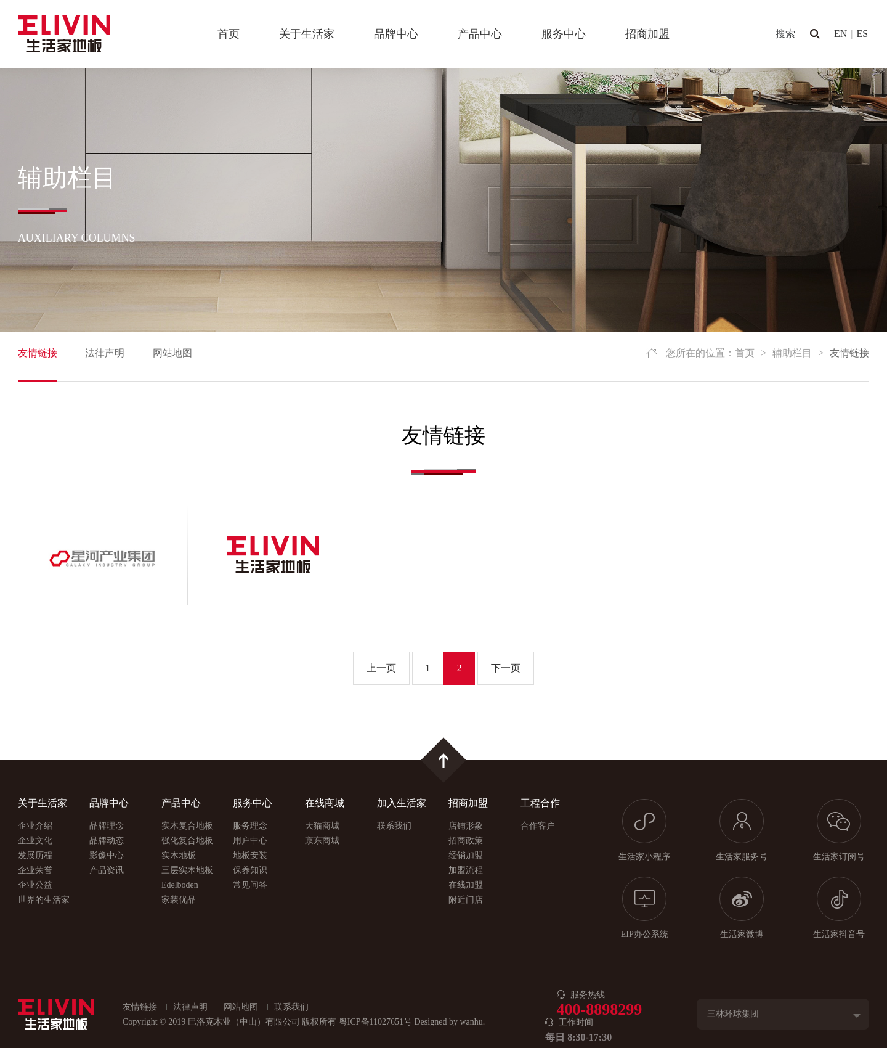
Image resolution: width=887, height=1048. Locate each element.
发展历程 (35, 855)
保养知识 (250, 870)
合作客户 (537, 825)
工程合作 (540, 803)
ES (863, 33)
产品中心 (480, 34)
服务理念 (250, 825)
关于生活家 (306, 34)
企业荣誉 (35, 870)
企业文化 (35, 840)
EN (840, 33)
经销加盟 (465, 855)
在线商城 (324, 803)
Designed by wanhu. (450, 1021)
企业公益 (35, 885)
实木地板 (178, 855)
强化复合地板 (187, 840)
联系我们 (394, 825)
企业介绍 (35, 825)
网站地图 (172, 353)
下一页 (505, 668)
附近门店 (465, 899)
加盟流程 (465, 870)
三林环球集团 (733, 1013)
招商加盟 (647, 34)
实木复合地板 (187, 825)
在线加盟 (465, 885)
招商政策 (465, 840)
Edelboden (179, 885)
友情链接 (37, 353)
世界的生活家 (44, 899)
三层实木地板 (187, 870)
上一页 (381, 668)
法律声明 (104, 353)
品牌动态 (106, 840)
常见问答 (250, 885)
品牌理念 (106, 825)
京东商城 (322, 840)
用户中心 (250, 840)
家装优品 (178, 899)
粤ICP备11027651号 (375, 1021)
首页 (228, 34)
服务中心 (563, 34)
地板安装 (250, 855)
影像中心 (106, 855)
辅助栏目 (792, 353)
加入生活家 (401, 803)
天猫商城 (322, 825)
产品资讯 (106, 870)
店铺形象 (465, 825)
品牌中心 (396, 34)
